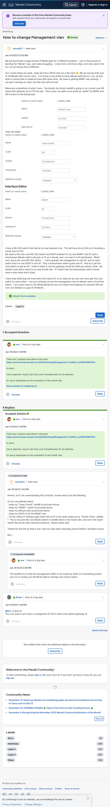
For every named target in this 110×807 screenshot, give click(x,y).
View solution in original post (21, 386)
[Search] (71, 4)
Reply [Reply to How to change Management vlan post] (100, 315)
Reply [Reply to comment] (100, 393)
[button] (103, 49)
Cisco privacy (31, 789)
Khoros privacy (45, 789)
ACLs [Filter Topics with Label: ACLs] (11, 738)
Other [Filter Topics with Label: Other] (11, 760)
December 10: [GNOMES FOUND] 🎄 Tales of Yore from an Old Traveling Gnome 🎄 (51, 708)
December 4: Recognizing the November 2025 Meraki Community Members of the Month (55, 712)
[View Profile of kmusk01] (18, 48)
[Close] (88, 801)
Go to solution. (28, 296)
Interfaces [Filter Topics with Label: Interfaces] (13, 743)
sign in (37, 675)
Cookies (58, 789)
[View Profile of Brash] (19, 597)
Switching (7, 31)
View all (99, 719)
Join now (19, 23)
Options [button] (100, 37)
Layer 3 (20, 306)
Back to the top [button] (100, 630)
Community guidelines (12, 789)
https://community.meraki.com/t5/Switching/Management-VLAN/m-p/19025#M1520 (50, 362)
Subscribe (97, 321)
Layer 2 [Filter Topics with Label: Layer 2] (11, 749)
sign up (10, 678)
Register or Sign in (98, 4)
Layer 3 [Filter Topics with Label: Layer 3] (11, 754)
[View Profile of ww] (18, 344)
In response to (19, 476)
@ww (8, 611)
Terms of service (71, 789)
